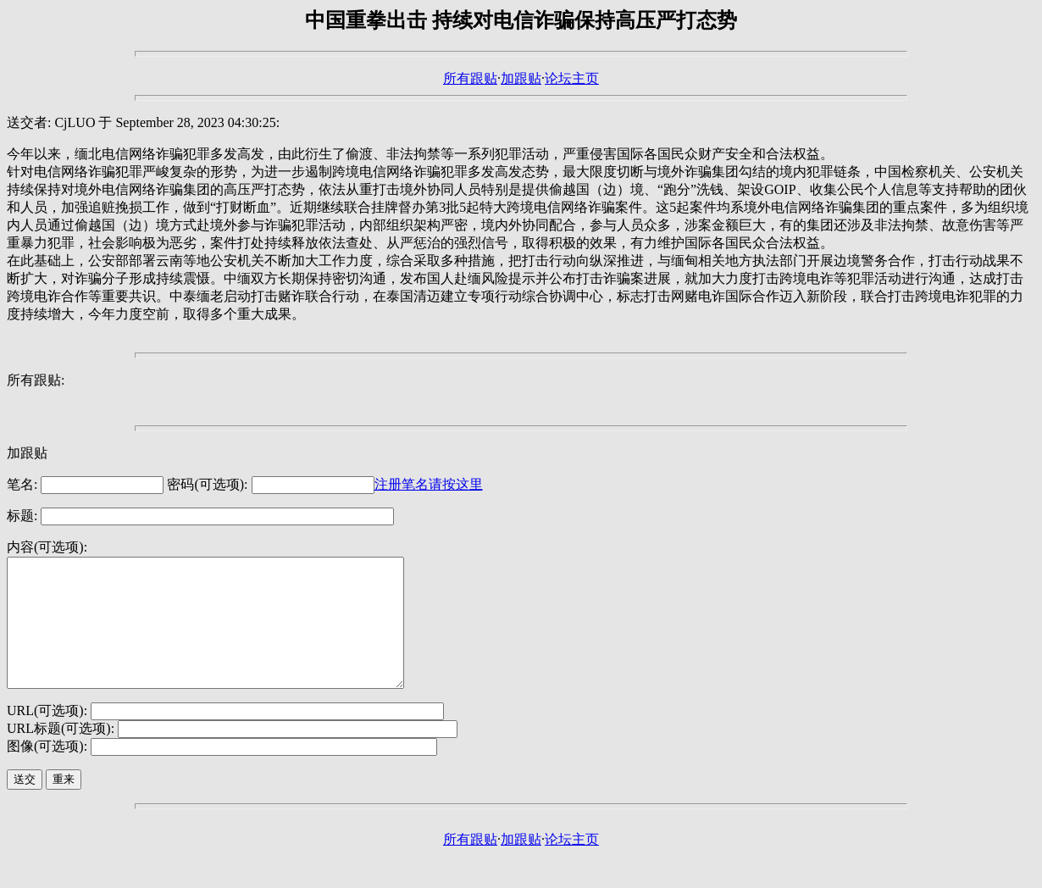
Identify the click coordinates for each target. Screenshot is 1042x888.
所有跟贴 (470, 78)
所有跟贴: (35, 380)
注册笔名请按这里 (428, 484)
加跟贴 (521, 78)
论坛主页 (572, 78)
